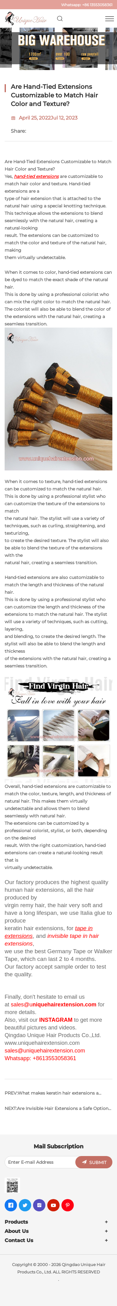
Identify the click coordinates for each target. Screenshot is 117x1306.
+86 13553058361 (97, 4)
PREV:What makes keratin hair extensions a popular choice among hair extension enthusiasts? (51, 1095)
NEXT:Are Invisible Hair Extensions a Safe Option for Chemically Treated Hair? (56, 1111)
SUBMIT (98, 1162)
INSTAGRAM (56, 1020)
